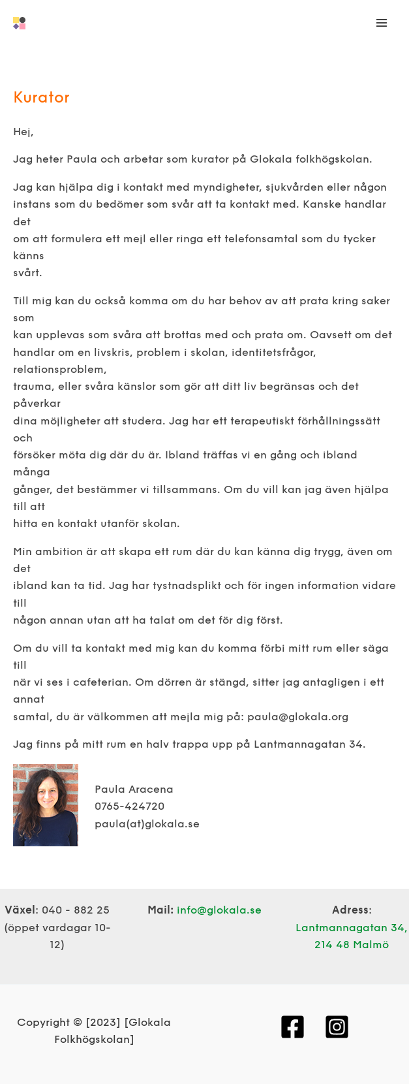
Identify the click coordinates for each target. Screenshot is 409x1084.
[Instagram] (337, 1027)
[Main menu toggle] (381, 23)
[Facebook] (292, 1027)
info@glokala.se (219, 910)
